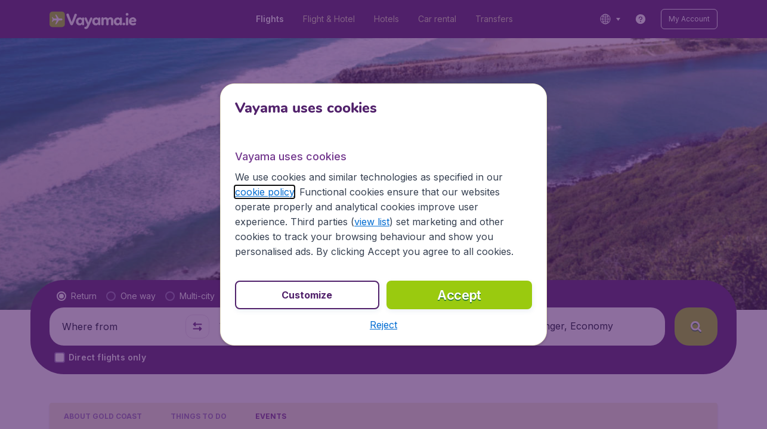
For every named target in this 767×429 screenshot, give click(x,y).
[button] (383, 324)
